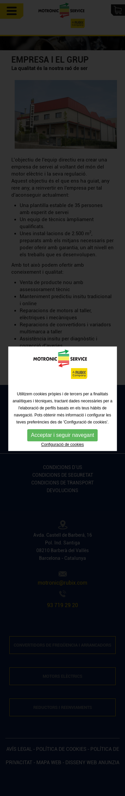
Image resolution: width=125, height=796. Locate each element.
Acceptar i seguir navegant (62, 435)
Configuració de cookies (62, 445)
